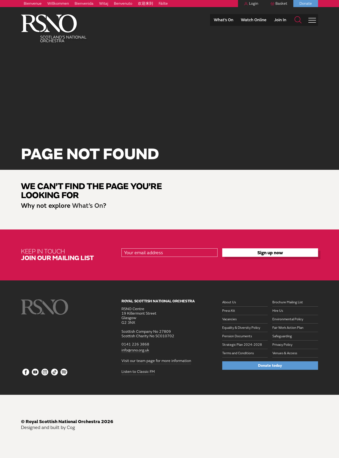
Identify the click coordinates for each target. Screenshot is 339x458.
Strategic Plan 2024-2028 (242, 345)
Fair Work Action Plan (287, 328)
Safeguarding (282, 336)
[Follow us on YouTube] (35, 372)
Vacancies (229, 319)
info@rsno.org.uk (135, 350)
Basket (281, 3)
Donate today (270, 365)
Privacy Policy (282, 345)
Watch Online (253, 20)
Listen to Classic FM (138, 371)
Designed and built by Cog (48, 427)
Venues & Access (284, 353)
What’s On (223, 20)
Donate (305, 3)
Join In (280, 20)
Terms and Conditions (238, 353)
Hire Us (277, 311)
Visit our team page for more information (156, 360)
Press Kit (228, 311)
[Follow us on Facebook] (26, 372)
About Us (229, 302)
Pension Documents (237, 336)
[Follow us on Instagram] (45, 372)
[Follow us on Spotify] (64, 372)
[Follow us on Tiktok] (54, 372)
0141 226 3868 (135, 344)
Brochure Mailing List (287, 302)
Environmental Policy (287, 319)
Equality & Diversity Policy (241, 328)
